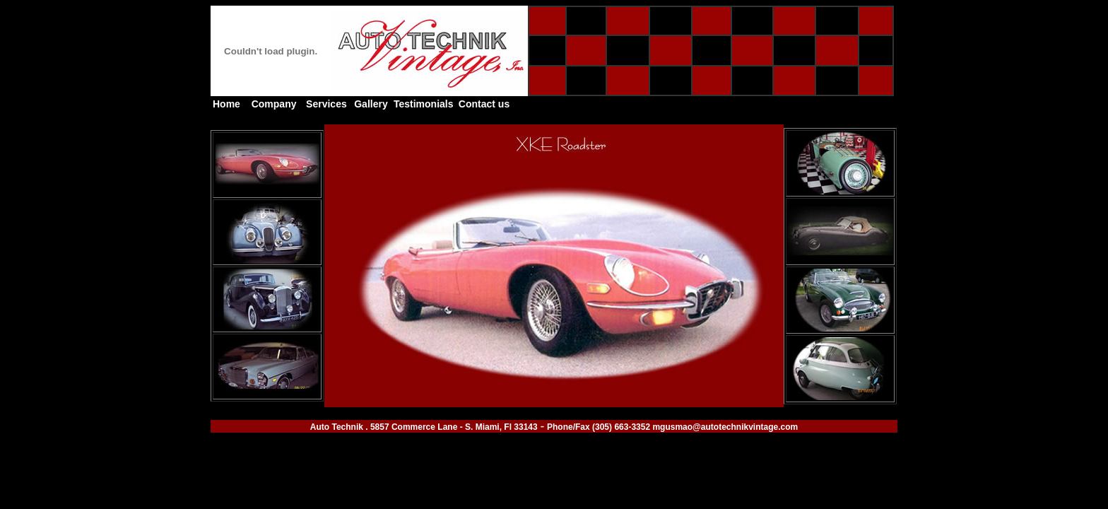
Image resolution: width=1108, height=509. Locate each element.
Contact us (484, 104)
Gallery (370, 104)
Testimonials (424, 104)
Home (226, 104)
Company (274, 104)
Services (326, 104)
